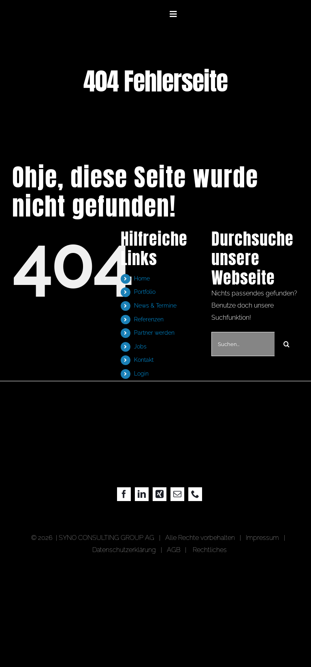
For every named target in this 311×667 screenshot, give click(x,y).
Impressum (264, 538)
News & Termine (155, 305)
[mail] (177, 494)
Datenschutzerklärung (124, 550)
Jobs (140, 346)
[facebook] (124, 494)
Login (141, 373)
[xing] (159, 494)
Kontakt (143, 360)
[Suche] (287, 344)
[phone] (195, 494)
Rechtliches (210, 550)
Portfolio (145, 292)
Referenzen (149, 319)
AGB (173, 550)
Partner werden (154, 332)
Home (142, 278)
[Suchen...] (243, 344)
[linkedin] (142, 494)
